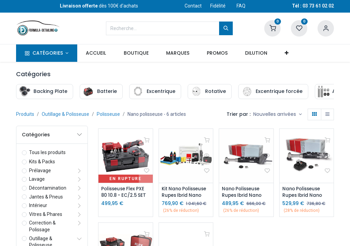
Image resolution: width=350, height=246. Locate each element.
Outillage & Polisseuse (65, 114)
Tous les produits (47, 152)
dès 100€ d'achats (99, 6)
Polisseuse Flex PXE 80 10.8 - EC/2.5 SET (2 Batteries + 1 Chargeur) (124, 192)
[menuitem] (96, 53)
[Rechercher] (226, 28)
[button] (286, 53)
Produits (25, 114)
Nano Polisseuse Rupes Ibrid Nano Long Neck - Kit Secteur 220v (243, 192)
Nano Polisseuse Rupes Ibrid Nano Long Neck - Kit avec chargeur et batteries (304, 192)
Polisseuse (108, 114)
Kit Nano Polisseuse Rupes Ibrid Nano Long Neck (186, 192)
